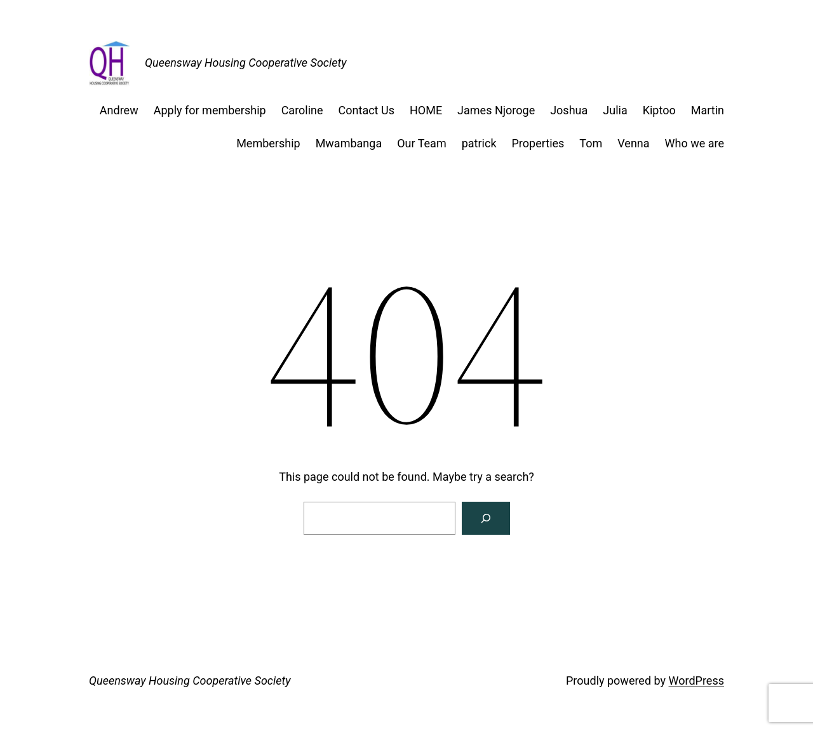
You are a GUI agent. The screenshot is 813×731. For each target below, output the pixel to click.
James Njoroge (496, 110)
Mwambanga (349, 143)
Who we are (694, 143)
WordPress (696, 680)
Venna (633, 143)
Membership (268, 143)
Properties (538, 143)
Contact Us (366, 110)
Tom (590, 143)
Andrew (119, 110)
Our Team (422, 143)
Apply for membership (210, 110)
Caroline (302, 110)
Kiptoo (659, 110)
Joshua (569, 110)
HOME (426, 110)
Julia (615, 110)
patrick (479, 143)
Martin (707, 110)
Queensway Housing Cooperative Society (245, 62)
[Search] (486, 518)
